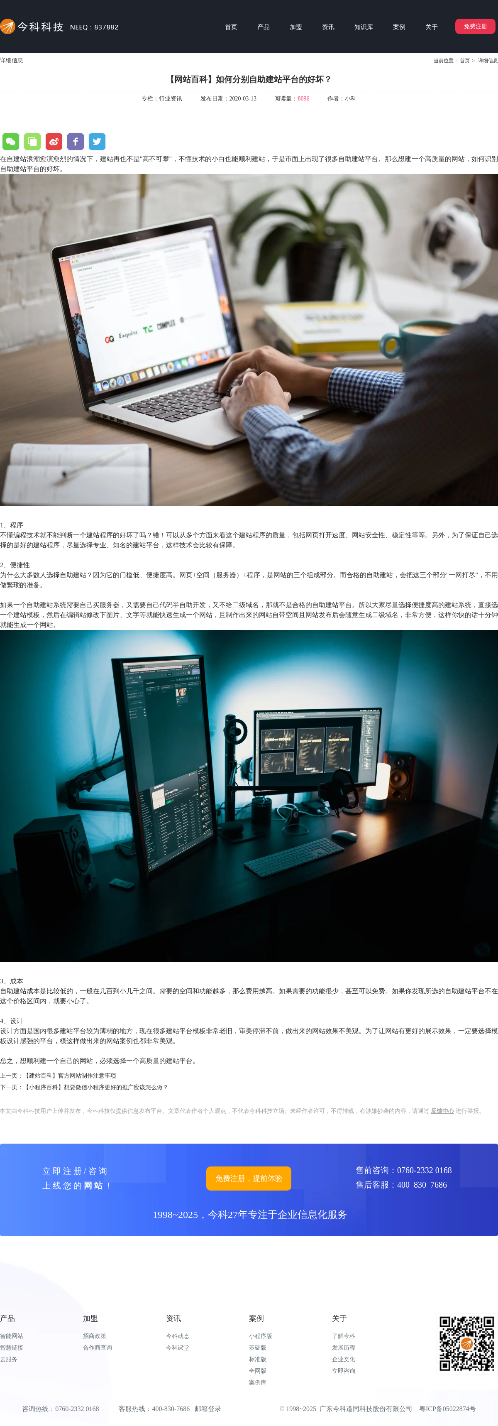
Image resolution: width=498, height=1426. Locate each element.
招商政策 (94, 1336)
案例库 (257, 1382)
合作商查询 (97, 1348)
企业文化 (343, 1359)
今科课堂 (177, 1348)
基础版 (257, 1348)
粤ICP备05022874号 (447, 1408)
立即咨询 (343, 1371)
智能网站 (11, 1336)
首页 (465, 61)
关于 (339, 1318)
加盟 (90, 1318)
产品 (7, 1318)
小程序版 (260, 1336)
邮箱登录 (208, 1408)
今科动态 (177, 1336)
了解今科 (343, 1336)
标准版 (257, 1359)
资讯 (173, 1318)
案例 (256, 1318)
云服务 (8, 1359)
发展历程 (343, 1348)
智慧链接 (11, 1348)
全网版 (257, 1371)
